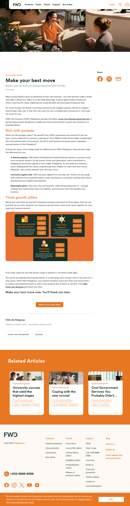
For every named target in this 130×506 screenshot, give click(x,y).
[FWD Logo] (17, 4)
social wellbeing (59, 405)
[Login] (112, 5)
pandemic (73, 405)
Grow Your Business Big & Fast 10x (73, 119)
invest (36, 405)
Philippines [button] (19, 443)
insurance (104, 405)
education (26, 405)
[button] (29, 4)
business (39, 334)
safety (95, 405)
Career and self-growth (18, 334)
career (16, 405)
